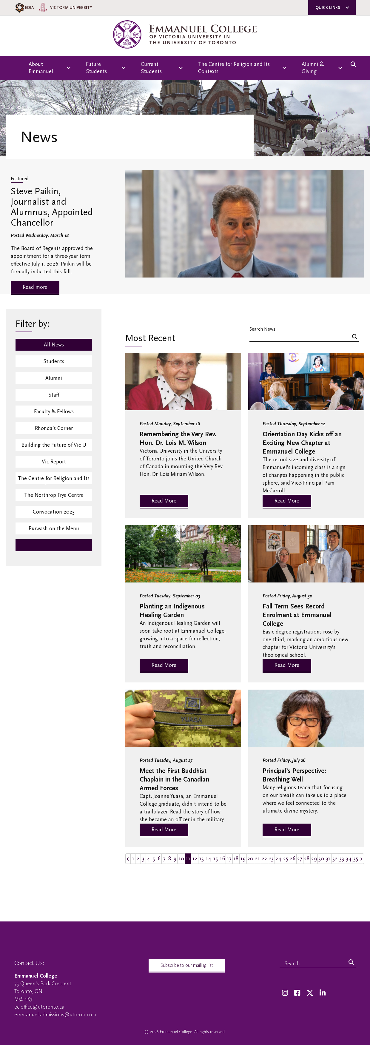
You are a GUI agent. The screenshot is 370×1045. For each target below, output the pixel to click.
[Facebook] (297, 993)
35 (355, 859)
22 (264, 859)
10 (181, 859)
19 (243, 859)
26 (292, 859)
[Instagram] (285, 993)
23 (271, 859)
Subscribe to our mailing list (187, 965)
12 (194, 859)
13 (201, 859)
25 (285, 859)
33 (341, 859)
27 (299, 859)
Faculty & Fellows (54, 412)
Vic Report (54, 462)
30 (321, 859)
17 (229, 859)
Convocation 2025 (54, 512)
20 (250, 859)
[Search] (354, 337)
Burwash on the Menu (54, 528)
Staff (53, 395)
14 (208, 859)
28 (306, 859)
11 (188, 859)
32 (334, 859)
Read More (164, 501)
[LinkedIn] (322, 993)
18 (235, 859)
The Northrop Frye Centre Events (54, 496)
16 (222, 859)
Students (53, 361)
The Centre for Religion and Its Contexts (54, 479)
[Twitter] (310, 993)
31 (328, 859)
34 (349, 859)
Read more (35, 287)
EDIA (24, 7)
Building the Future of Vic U (53, 445)
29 (314, 859)
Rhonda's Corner (54, 428)
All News (54, 345)
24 (278, 859)
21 (257, 859)
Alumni (53, 378)
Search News (262, 329)
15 (215, 859)
